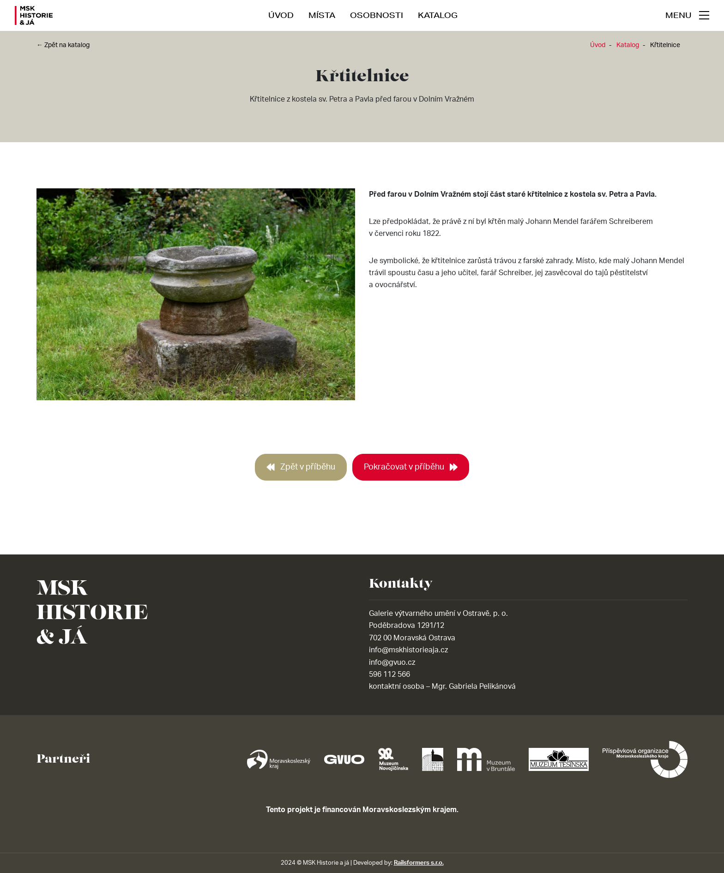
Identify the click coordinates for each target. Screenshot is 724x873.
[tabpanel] (195, 298)
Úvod (281, 15)
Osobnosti (376, 15)
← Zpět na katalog (63, 45)
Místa (321, 15)
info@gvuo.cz (392, 662)
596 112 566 (389, 674)
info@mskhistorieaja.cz (408, 650)
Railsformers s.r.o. (419, 863)
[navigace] (687, 15)
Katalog (438, 15)
